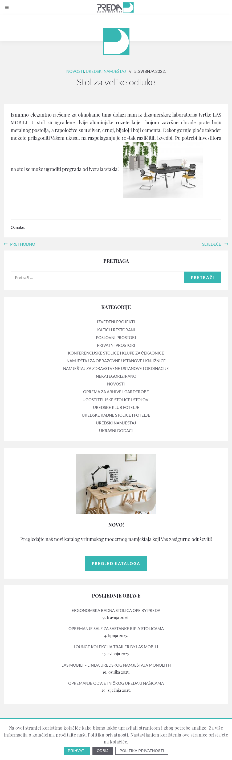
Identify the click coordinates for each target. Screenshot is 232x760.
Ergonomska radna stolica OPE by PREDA (116, 610)
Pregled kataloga (116, 563)
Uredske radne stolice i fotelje (116, 415)
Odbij (102, 751)
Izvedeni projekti (116, 321)
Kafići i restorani (116, 329)
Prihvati (77, 751)
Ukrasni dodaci (116, 430)
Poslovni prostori (116, 337)
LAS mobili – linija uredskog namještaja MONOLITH (116, 665)
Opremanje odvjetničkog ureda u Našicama (116, 683)
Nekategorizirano (116, 376)
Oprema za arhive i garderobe (116, 391)
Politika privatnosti (142, 751)
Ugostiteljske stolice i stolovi (116, 399)
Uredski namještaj (106, 71)
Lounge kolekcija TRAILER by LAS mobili (116, 646)
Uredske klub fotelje (116, 407)
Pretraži (202, 277)
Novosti (75, 71)
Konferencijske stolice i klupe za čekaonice (116, 353)
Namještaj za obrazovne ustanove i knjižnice (116, 360)
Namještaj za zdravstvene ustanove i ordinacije (116, 368)
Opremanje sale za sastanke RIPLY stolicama (116, 628)
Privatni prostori (116, 345)
